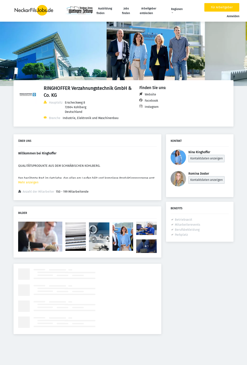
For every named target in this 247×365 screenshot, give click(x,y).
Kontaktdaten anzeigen (206, 158)
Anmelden (233, 16)
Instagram (152, 107)
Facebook (151, 100)
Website (150, 94)
